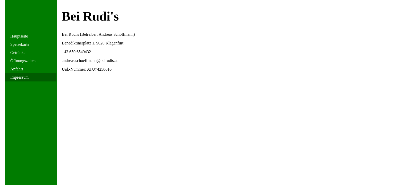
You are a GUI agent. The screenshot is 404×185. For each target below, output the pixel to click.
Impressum (19, 77)
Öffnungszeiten (23, 61)
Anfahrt (16, 69)
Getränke (18, 52)
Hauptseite (19, 36)
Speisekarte (19, 44)
